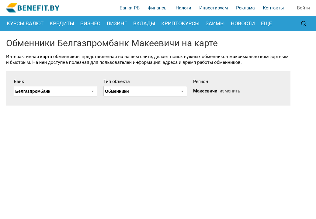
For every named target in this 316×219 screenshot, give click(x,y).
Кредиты (62, 23)
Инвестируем (213, 8)
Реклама (245, 8)
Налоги (183, 8)
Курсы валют (25, 23)
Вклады (144, 23)
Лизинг (116, 23)
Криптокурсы (180, 23)
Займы (215, 23)
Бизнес (90, 23)
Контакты (273, 8)
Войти (303, 8)
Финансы (158, 8)
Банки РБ (130, 8)
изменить (230, 91)
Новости (243, 23)
